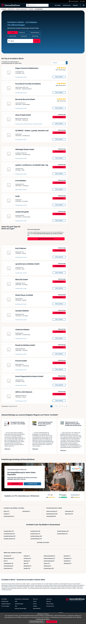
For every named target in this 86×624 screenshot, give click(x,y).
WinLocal (48, 601)
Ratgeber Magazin (6, 603)
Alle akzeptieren (51, 621)
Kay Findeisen (20, 248)
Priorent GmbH (21, 361)
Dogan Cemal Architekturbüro (26, 68)
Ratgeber (75, 5)
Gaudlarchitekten (22, 311)
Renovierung (69, 513)
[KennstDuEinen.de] (10, 5)
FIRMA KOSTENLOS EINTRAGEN (46, 239)
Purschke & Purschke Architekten (28, 84)
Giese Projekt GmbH (23, 115)
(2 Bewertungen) (62, 69)
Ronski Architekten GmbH (25, 345)
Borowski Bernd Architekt (25, 99)
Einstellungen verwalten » (43, 619)
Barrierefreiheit (36, 608)
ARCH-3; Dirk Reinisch (23, 392)
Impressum (49, 599)
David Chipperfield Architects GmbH (29, 376)
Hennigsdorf (26, 511)
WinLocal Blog (49, 603)
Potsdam (7, 513)
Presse (35, 601)
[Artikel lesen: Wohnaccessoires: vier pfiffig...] (62, 426)
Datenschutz (18, 599)
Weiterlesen (7, 449)
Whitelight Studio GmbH (24, 149)
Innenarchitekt (51, 516)
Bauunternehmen (51, 513)
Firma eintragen (5, 606)
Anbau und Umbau (51, 511)
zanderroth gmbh (22, 212)
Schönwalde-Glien (9, 516)
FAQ (16, 606)
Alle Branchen (67, 5)
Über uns (35, 599)
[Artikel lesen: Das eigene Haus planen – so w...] (6, 426)
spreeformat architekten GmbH (27, 264)
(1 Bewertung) (62, 101)
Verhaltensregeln (19, 603)
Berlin (6, 511)
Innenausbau (69, 511)
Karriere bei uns (50, 606)
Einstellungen (25, 599)
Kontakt (35, 606)
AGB (16, 601)
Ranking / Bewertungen (20, 608)
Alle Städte (58, 5)
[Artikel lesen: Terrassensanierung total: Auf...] (34, 426)
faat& (17, 196)
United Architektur (22, 330)
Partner (35, 603)
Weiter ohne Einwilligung (36, 621)
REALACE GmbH (21, 279)
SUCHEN (37, 41)
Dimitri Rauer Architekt (24, 295)
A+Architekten (20, 181)
